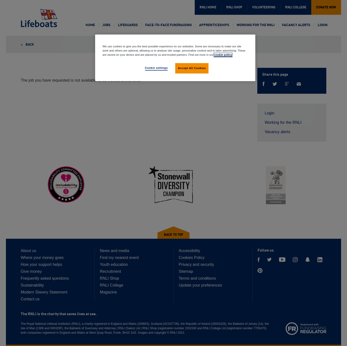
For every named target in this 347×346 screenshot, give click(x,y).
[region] (175, 58)
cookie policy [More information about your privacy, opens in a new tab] (223, 54)
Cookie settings (156, 67)
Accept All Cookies (192, 68)
